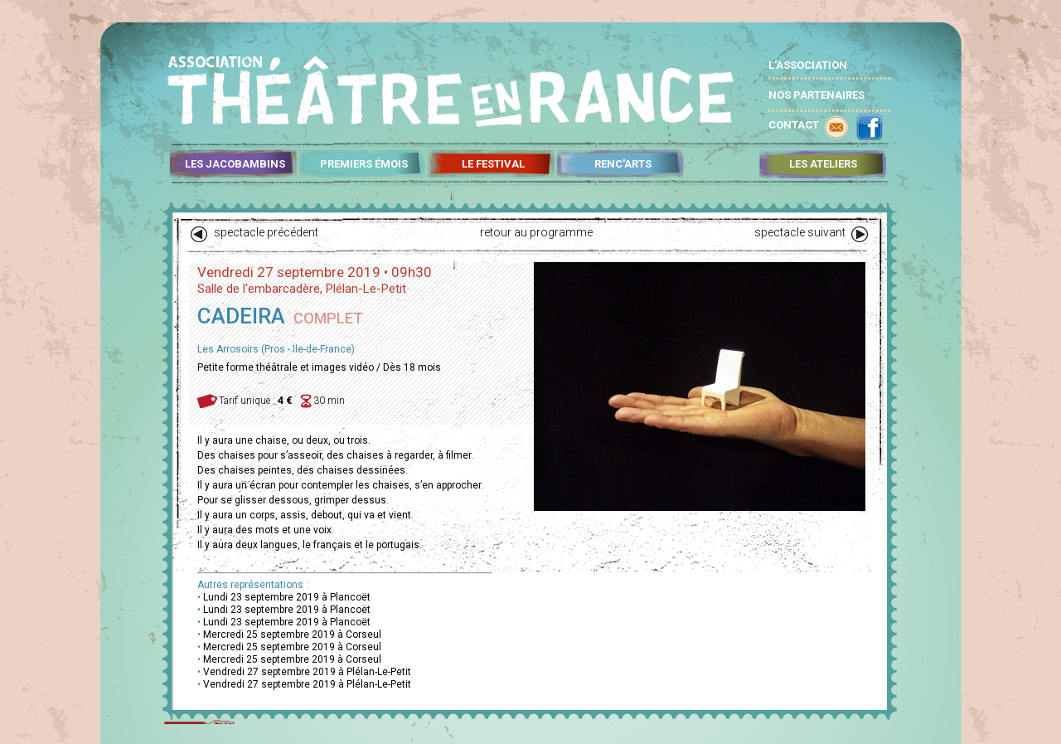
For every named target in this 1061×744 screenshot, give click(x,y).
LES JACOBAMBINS (235, 164)
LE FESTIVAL (493, 164)
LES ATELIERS (823, 164)
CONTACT (793, 125)
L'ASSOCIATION (807, 65)
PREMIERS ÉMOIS (364, 164)
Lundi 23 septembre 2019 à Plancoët (287, 597)
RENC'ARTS (623, 164)
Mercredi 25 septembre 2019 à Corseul (292, 634)
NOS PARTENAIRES (816, 95)
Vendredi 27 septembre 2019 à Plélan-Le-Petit (307, 672)
